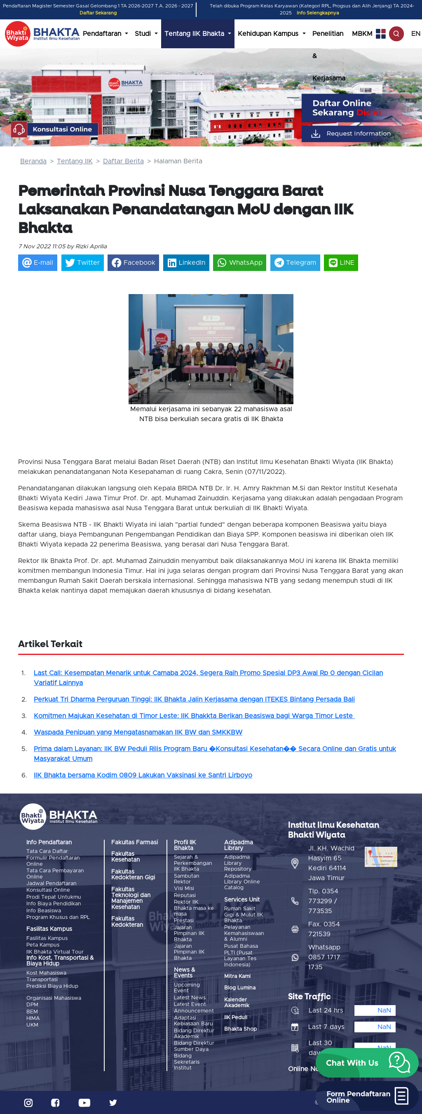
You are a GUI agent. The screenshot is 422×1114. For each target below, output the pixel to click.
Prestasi (184, 920)
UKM (32, 1025)
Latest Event (190, 1004)
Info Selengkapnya (318, 13)
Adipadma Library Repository (238, 863)
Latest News (190, 998)
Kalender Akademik (236, 1002)
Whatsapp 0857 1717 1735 (324, 957)
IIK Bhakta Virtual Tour (55, 952)
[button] (141, 350)
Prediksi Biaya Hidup (52, 986)
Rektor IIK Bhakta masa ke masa (194, 908)
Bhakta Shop (240, 1029)
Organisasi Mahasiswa (53, 998)
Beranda (33, 161)
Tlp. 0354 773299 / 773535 (323, 901)
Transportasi (42, 979)
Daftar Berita (123, 161)
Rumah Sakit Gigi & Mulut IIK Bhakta (243, 914)
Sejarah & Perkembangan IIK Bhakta (193, 863)
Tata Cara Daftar (47, 851)
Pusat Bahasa (241, 946)
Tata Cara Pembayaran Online (55, 873)
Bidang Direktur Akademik (194, 1033)
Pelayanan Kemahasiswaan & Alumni (244, 933)
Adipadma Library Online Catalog (242, 882)
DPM (32, 1005)
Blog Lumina (240, 988)
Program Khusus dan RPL (58, 917)
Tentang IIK (75, 161)
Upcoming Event (187, 988)
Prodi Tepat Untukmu (53, 897)
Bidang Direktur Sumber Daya (194, 1046)
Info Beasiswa (43, 911)
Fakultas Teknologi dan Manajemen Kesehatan (130, 898)
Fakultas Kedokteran (127, 922)
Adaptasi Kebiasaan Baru (193, 1021)
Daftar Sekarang (98, 13)
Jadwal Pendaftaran (51, 883)
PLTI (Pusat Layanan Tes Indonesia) (240, 959)
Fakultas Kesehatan (125, 857)
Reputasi (185, 895)
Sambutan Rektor (186, 879)
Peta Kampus (42, 945)
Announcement (194, 1011)
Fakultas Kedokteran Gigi (133, 875)
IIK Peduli (235, 1017)
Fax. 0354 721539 (324, 929)
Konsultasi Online (48, 890)
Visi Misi (184, 888)
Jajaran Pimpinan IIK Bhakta (189, 933)
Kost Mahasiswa (46, 973)
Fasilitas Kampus (47, 938)
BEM (32, 1012)
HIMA (33, 1018)
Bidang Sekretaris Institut (186, 1062)
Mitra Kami (237, 976)
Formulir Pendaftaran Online (53, 861)
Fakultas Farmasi (134, 843)
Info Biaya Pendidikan (53, 904)
